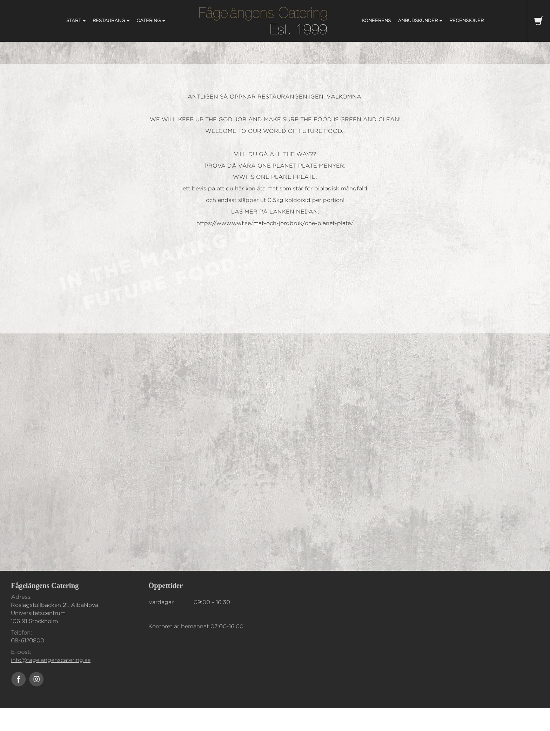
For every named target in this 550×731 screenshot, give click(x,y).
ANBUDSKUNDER (420, 20)
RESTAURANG (111, 20)
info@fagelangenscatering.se (50, 660)
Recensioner (466, 20)
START (76, 20)
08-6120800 (27, 640)
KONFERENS (376, 20)
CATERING (150, 20)
